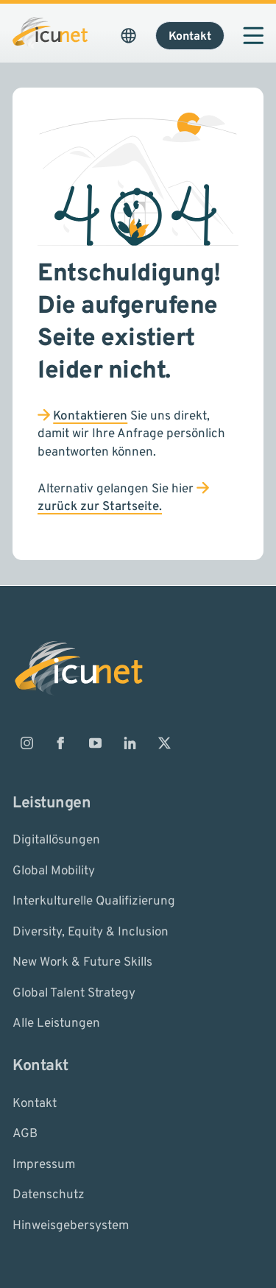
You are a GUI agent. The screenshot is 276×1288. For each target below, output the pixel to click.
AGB (25, 1134)
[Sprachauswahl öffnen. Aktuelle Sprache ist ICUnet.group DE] (129, 35)
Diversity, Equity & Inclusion (91, 932)
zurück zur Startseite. (100, 507)
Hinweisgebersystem (71, 1225)
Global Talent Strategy (74, 993)
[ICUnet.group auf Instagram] (26, 743)
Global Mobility (54, 871)
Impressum (44, 1164)
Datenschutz (49, 1195)
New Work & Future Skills (82, 963)
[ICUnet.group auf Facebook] (61, 743)
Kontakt (35, 1103)
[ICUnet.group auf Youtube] (96, 743)
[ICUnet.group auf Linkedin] (130, 743)
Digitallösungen (56, 840)
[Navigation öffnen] (253, 35)
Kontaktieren (90, 416)
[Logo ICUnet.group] (50, 33)
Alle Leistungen (56, 1024)
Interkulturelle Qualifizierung (94, 902)
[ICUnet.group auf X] (164, 743)
